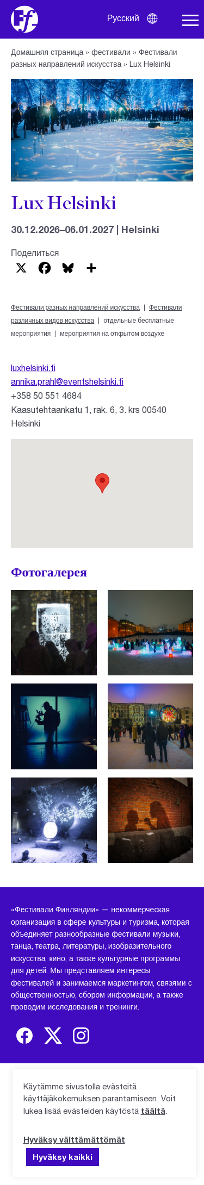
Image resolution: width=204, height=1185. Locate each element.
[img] (24, 1035)
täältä (153, 1110)
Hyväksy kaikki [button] (62, 1157)
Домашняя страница (47, 52)
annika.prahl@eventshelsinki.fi (67, 381)
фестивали (111, 52)
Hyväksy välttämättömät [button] (74, 1139)
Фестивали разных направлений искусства (75, 307)
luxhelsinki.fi (33, 367)
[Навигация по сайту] (190, 21)
